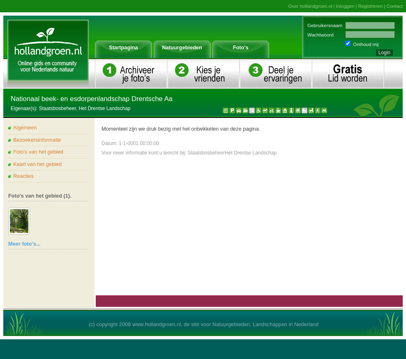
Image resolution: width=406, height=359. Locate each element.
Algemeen (25, 127)
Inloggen (345, 6)
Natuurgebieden (182, 47)
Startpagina (123, 47)
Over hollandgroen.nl (310, 6)
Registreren (370, 6)
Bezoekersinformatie (37, 140)
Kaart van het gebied (37, 164)
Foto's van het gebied (38, 152)
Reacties (23, 176)
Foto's (241, 47)
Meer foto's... (24, 244)
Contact (394, 6)
